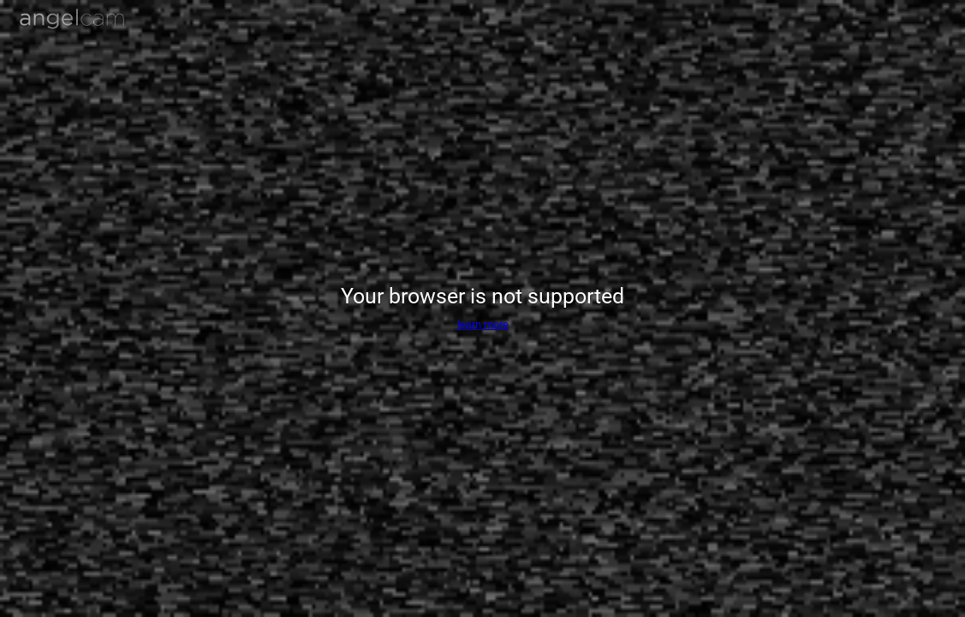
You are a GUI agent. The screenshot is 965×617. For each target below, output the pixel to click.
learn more (483, 324)
